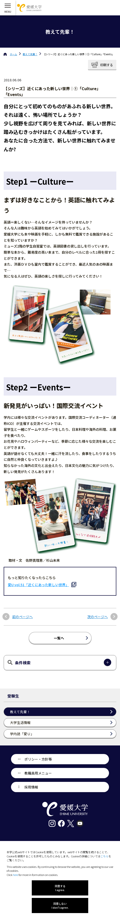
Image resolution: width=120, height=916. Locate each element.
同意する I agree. (60, 888)
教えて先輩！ (30, 54)
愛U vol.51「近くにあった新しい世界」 (38, 584)
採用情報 (31, 787)
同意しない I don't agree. (60, 905)
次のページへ (97, 616)
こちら (104, 856)
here (15, 875)
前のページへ (22, 616)
